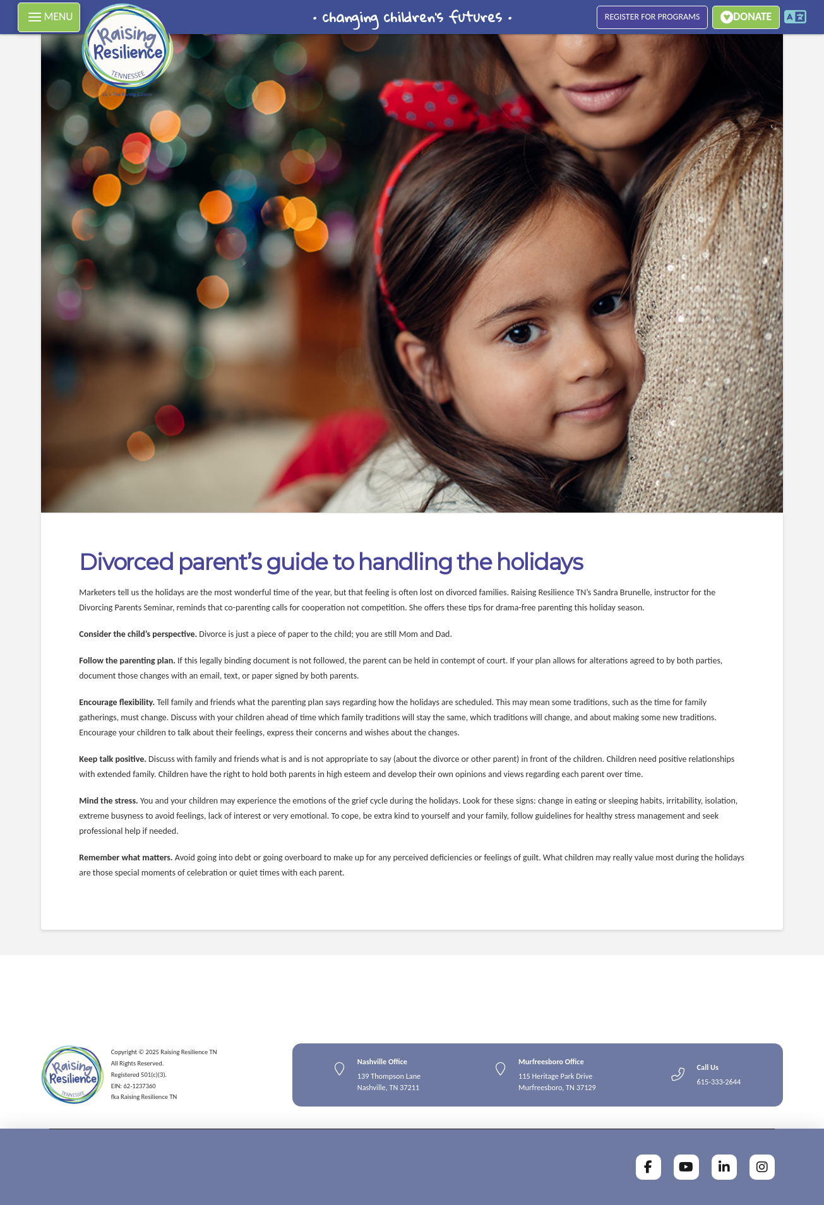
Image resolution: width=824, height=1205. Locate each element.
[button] (49, 17)
